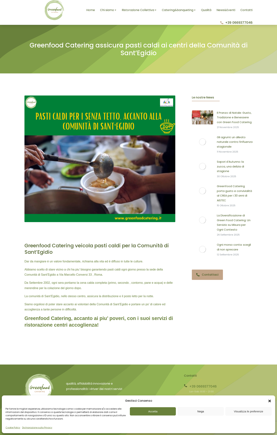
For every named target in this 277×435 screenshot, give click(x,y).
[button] (269, 401)
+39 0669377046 (239, 22)
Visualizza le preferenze (248, 411)
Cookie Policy (13, 427)
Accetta (152, 411)
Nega (200, 411)
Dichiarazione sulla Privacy (37, 427)
